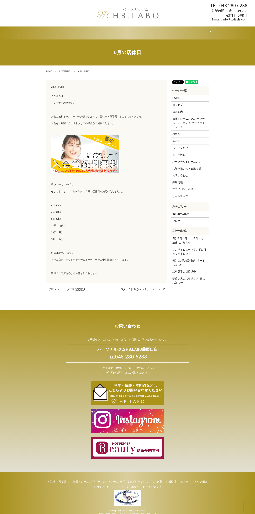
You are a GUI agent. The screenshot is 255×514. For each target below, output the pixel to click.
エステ (126, 30)
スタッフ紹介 (142, 30)
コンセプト (178, 101)
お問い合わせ (188, 30)
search (207, 31)
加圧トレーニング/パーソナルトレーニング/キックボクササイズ (188, 119)
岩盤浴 (114, 30)
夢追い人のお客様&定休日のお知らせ (188, 276)
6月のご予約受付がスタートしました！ (188, 258)
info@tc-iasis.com (234, 19)
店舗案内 (64, 30)
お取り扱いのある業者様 (186, 164)
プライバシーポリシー (185, 185)
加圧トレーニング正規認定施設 (67, 285)
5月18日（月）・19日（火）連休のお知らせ (189, 236)
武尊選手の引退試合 (184, 267)
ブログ (158, 30)
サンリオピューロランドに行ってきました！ (189, 247)
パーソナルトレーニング (186, 157)
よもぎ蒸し (100, 30)
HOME (51, 30)
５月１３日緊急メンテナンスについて (143, 285)
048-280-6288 (233, 5)
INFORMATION (65, 67)
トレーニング (81, 30)
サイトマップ (180, 192)
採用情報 (172, 30)
